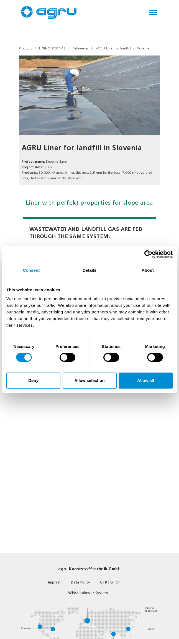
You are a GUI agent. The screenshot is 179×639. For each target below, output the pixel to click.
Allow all (145, 380)
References (81, 48)
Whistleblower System (88, 593)
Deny (33, 380)
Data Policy (80, 582)
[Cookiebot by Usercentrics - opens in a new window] (148, 254)
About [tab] (148, 270)
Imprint (54, 582)
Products (25, 48)
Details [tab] (89, 270)
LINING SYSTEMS (52, 48)
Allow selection (89, 380)
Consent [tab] (31, 270)
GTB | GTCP (110, 582)
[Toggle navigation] (153, 12)
